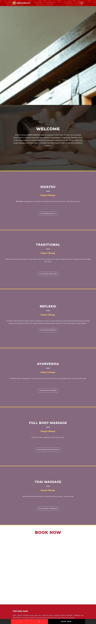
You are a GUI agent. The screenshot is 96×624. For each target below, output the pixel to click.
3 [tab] (49, 102)
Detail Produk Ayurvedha (48, 390)
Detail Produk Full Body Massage (48, 449)
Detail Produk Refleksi (48, 330)
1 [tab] (43, 102)
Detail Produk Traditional (48, 274)
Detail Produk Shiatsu (48, 213)
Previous (4, 55)
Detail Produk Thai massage (48, 508)
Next (91, 55)
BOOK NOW (67, 621)
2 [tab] (46, 102)
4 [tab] (53, 102)
